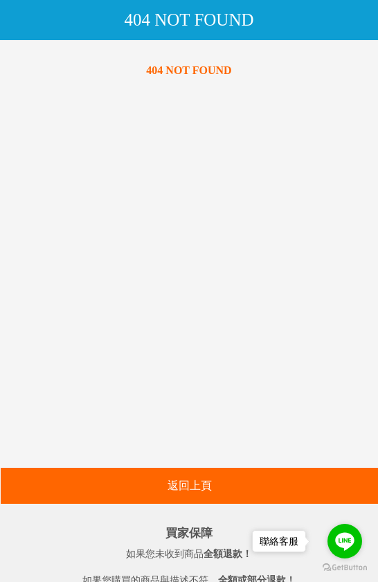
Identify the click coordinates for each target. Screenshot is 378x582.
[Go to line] (344, 541)
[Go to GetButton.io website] (345, 567)
